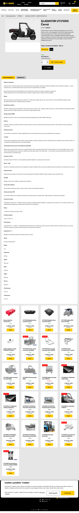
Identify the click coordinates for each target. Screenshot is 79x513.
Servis (34, 3)
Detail (10, 330)
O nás (28, 3)
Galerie (24, 5)
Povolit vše (67, 493)
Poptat (48, 68)
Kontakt (31, 5)
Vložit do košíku (57, 63)
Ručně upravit (53, 493)
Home (22, 3)
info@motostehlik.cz (64, 499)
